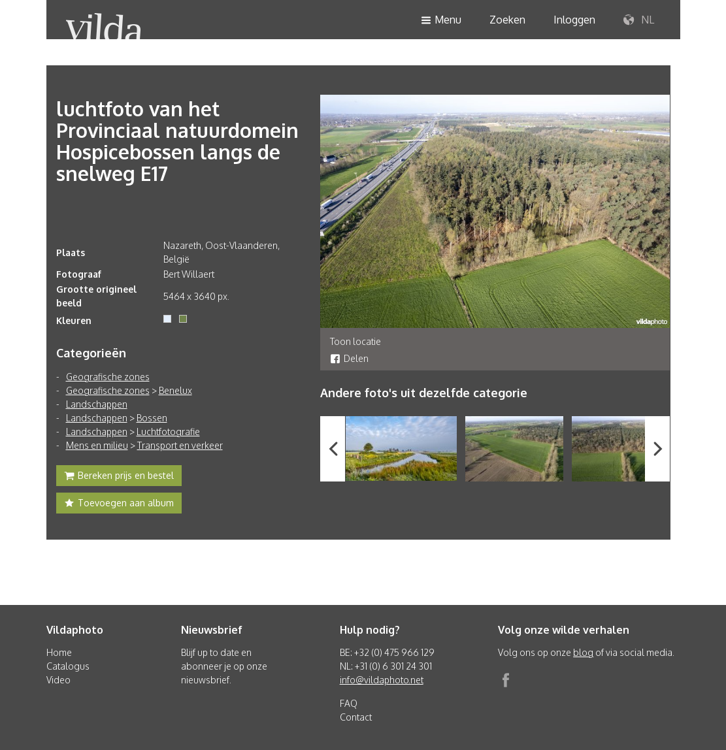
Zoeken (507, 19)
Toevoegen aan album (119, 504)
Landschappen (96, 404)
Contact (356, 717)
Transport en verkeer (180, 445)
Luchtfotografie (168, 431)
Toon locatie (355, 341)
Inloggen (574, 19)
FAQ (348, 703)
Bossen (152, 417)
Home (59, 652)
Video (58, 679)
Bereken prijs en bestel (119, 477)
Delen (349, 358)
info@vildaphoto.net (381, 679)
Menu (441, 20)
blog (583, 652)
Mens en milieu (97, 445)
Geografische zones (108, 376)
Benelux (175, 390)
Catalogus (68, 666)
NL (638, 20)
